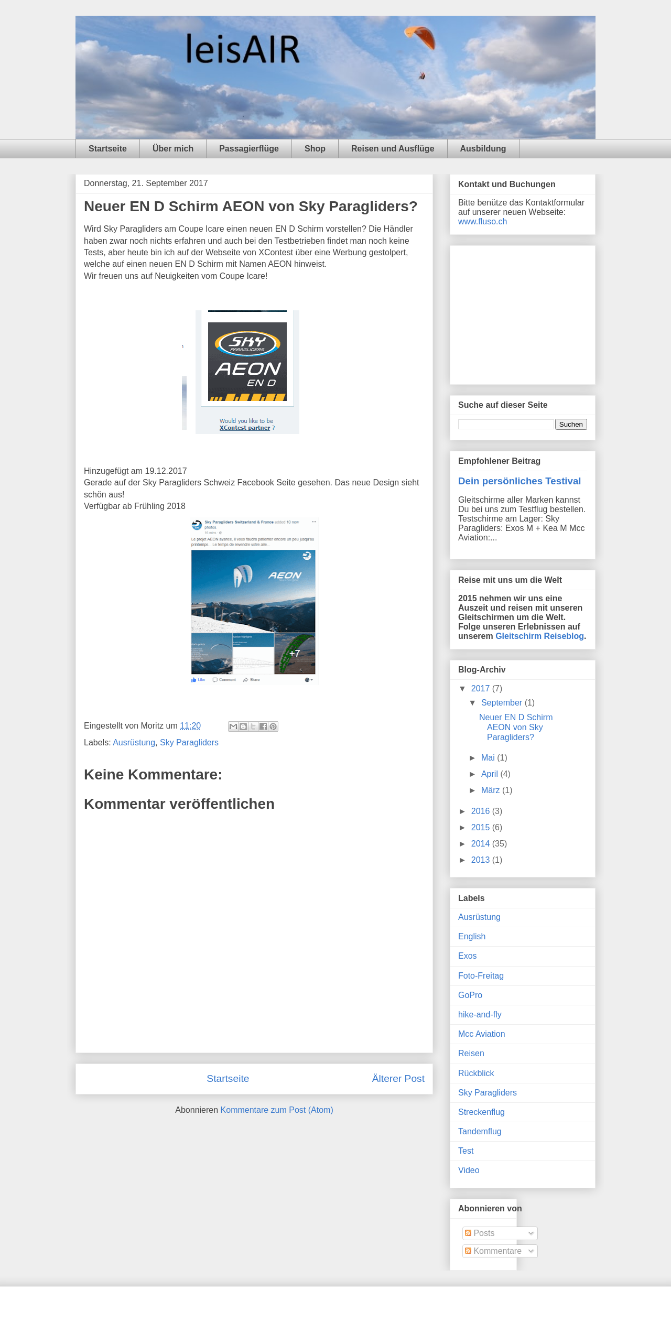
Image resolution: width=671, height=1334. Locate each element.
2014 (481, 843)
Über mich (173, 148)
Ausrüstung (134, 742)
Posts (479, 1233)
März (491, 790)
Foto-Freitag (481, 975)
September (503, 702)
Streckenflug (481, 1112)
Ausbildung (483, 148)
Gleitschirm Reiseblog (539, 636)
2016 (481, 811)
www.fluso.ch (482, 221)
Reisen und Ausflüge (393, 148)
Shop (315, 148)
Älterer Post (398, 1078)
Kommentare (493, 1250)
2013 (481, 859)
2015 (481, 827)
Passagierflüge (249, 148)
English (471, 936)
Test (465, 1150)
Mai (489, 757)
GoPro (470, 995)
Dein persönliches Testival (519, 480)
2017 (481, 688)
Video (469, 1170)
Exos (467, 955)
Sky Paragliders (189, 742)
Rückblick (476, 1073)
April (490, 773)
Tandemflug (480, 1131)
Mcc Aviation (481, 1033)
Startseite (108, 148)
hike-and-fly (480, 1014)
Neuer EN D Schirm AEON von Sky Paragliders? (516, 727)
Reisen (471, 1053)
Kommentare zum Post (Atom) (277, 1109)
